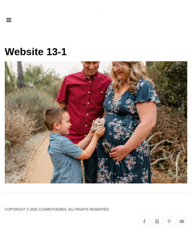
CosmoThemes (52, 209)
